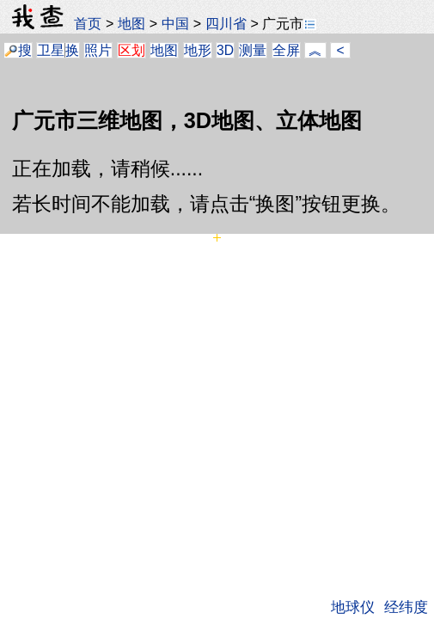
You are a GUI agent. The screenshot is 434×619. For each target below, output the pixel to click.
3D (225, 50)
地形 (197, 50)
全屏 (286, 50)
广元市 (289, 23)
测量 (252, 50)
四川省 (226, 23)
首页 (87, 23)
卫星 (50, 50)
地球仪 (353, 607)
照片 (98, 50)
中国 (175, 23)
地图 (131, 23)
